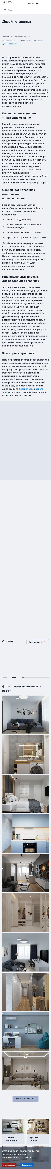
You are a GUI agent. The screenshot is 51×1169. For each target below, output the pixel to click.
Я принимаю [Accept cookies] (27, 1165)
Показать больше (25, 1099)
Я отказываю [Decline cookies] (9, 1165)
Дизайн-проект (22, 36)
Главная (7, 36)
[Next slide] (14, 677)
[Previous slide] (5, 677)
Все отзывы (37, 642)
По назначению (10, 41)
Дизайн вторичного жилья (33, 41)
